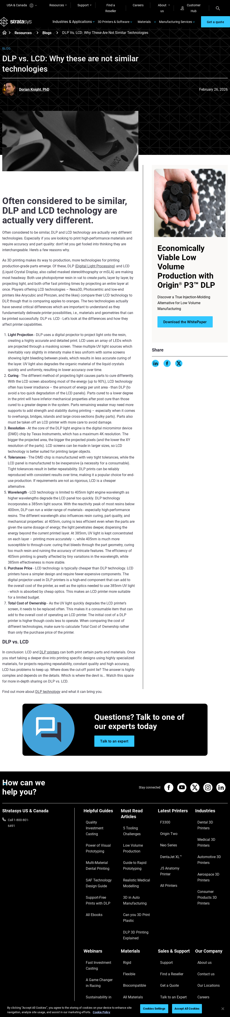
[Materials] (137, 918)
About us (162, 8)
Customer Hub (191, 8)
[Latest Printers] (174, 819)
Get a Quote (166, 939)
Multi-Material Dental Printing (98, 854)
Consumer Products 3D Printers (211, 855)
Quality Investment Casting (97, 829)
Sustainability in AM (97, 951)
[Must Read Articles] (137, 821)
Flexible (126, 933)
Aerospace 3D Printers (210, 846)
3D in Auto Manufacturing (131, 879)
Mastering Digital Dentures (95, 973)
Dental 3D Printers (207, 826)
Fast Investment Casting (95, 929)
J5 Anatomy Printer (171, 852)
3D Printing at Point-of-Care (99, 960)
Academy (201, 952)
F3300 (162, 826)
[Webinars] (100, 918)
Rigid (124, 926)
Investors (201, 966)
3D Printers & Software (113, 25)
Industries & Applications (72, 25)
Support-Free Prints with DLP (97, 879)
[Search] (217, 8)
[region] (115, 1009)
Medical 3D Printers (208, 833)
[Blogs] (57, 39)
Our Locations (205, 939)
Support (83, 5)
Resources (56, 5)
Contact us (202, 933)
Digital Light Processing (95, 272)
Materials (144, 25)
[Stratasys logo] (18, 25)
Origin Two (165, 833)
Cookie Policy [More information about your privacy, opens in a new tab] (101, 1012)
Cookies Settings (154, 1008)
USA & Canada (22, 5)
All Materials (129, 946)
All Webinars (92, 982)
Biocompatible (131, 939)
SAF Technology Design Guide (100, 866)
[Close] (223, 1009)
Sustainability (204, 959)
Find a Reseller (110, 8)
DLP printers (49, 659)
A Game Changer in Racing (97, 941)
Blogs (46, 39)
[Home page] (3, 39)
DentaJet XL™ (167, 846)
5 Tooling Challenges (135, 832)
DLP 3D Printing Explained (132, 904)
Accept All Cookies (187, 1008)
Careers (138, 5)
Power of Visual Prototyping (94, 841)
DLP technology (47, 698)
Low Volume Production (129, 841)
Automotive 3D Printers (211, 839)
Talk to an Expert (169, 946)
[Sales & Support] (174, 918)
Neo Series (165, 839)
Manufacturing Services (175, 25)
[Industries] (211, 819)
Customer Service (170, 959)
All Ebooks (91, 888)
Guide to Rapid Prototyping (131, 854)
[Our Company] (211, 918)
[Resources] (37, 39)
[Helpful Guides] (100, 819)
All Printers (165, 859)
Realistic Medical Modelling (132, 866)
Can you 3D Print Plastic (132, 891)
